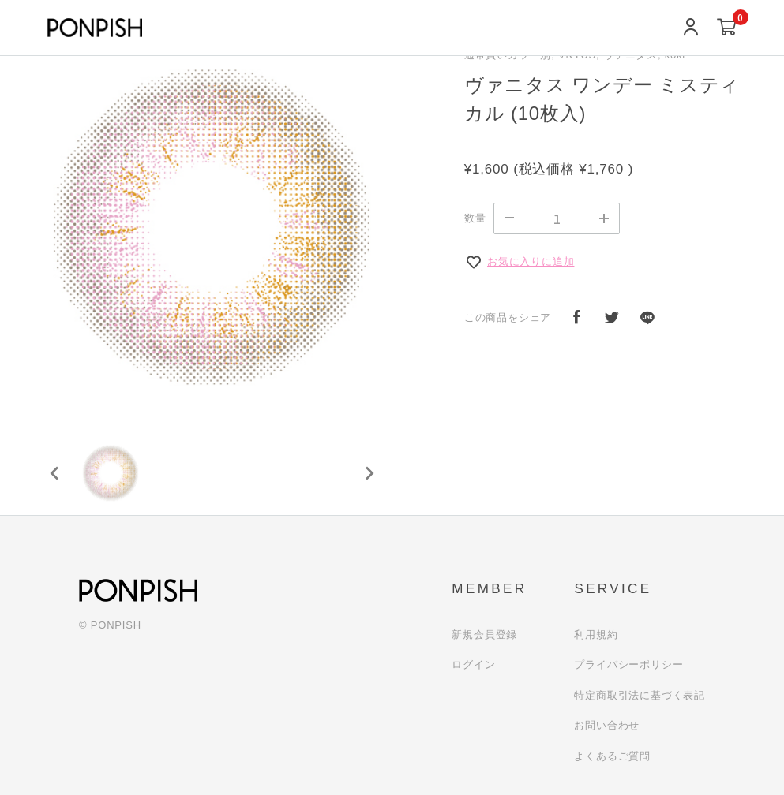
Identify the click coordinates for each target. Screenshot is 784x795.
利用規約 (595, 634)
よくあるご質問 (612, 756)
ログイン (473, 664)
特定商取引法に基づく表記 (639, 695)
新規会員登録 (484, 634)
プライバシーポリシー (628, 664)
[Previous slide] (55, 473)
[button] (110, 473)
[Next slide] (368, 473)
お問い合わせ (607, 725)
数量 (475, 218)
